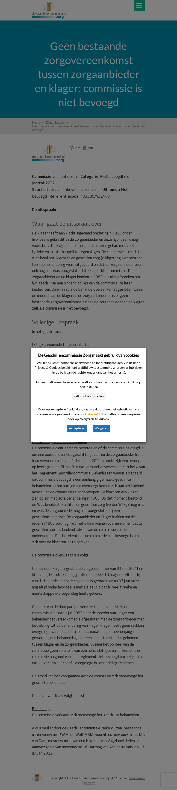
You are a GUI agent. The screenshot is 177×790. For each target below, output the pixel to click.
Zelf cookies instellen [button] (89, 396)
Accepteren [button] (77, 428)
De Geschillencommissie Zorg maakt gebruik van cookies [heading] (88, 355)
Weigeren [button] (101, 428)
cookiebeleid (89, 414)
